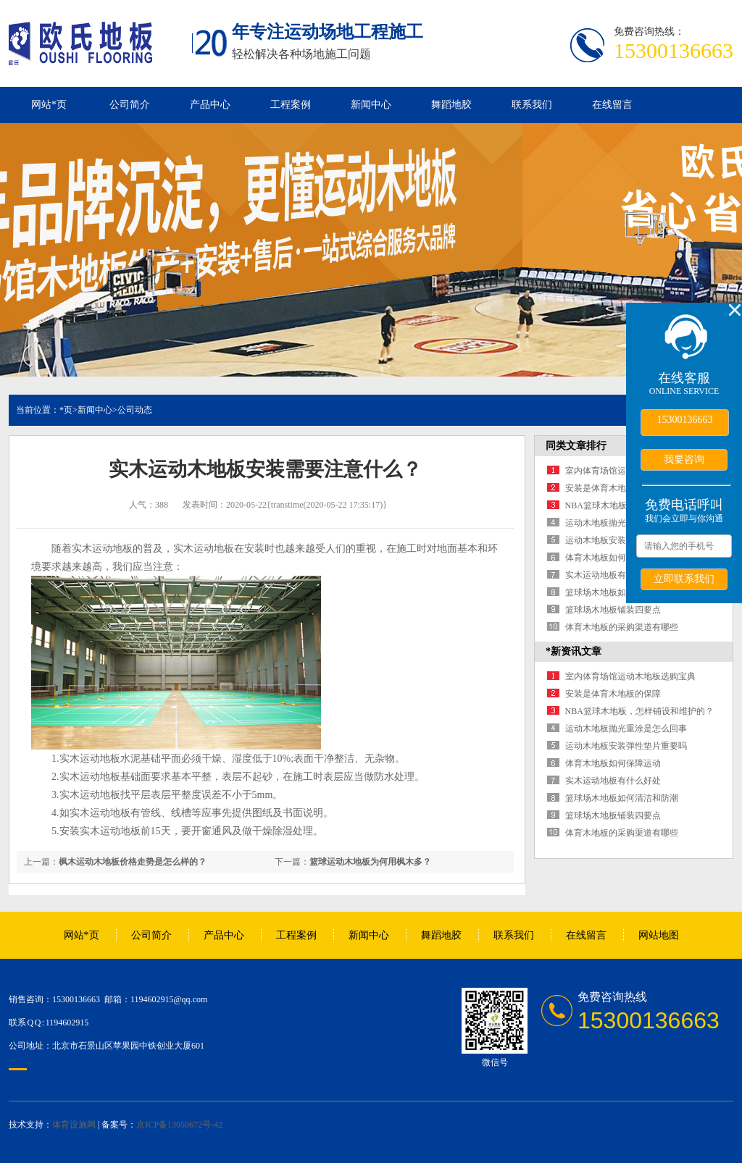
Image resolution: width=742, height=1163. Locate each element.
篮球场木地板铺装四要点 (613, 610)
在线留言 (612, 104)
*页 (65, 410)
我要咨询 (684, 459)
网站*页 (49, 104)
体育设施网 (74, 1125)
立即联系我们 (684, 578)
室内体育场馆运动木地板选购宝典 (630, 676)
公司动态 (134, 410)
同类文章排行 (576, 445)
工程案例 (290, 104)
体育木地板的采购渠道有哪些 (621, 627)
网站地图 (658, 935)
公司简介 (129, 104)
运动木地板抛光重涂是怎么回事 (626, 728)
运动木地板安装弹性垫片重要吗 (626, 746)
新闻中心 (371, 104)
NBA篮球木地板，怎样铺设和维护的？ (639, 711)
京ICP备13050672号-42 (179, 1125)
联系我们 (532, 104)
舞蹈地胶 (451, 104)
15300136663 (685, 419)
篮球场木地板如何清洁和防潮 (621, 592)
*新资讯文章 (573, 651)
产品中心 (210, 104)
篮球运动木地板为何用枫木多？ (370, 862)
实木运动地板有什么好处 (613, 575)
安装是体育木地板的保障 (613, 488)
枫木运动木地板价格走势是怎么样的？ (133, 862)
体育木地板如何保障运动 (613, 558)
